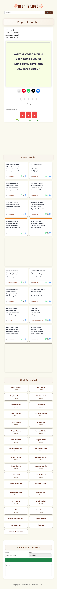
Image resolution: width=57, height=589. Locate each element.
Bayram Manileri (16, 492)
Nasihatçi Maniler (41, 483)
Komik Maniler (16, 387)
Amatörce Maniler (41, 466)
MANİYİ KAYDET (28, 560)
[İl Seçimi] (40, 555)
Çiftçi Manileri (41, 501)
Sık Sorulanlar (16, 525)
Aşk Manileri (41, 387)
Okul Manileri (41, 396)
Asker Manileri (41, 422)
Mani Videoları (41, 510)
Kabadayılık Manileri (16, 448)
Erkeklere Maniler (16, 457)
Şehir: (30, 552)
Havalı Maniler (16, 422)
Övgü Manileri (41, 440)
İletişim (41, 525)
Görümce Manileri (16, 483)
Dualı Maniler (41, 492)
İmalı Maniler (16, 440)
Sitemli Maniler (16, 475)
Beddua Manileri (41, 448)
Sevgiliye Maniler (16, 396)
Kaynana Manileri (41, 431)
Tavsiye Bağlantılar (16, 532)
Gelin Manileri (16, 405)
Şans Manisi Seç (41, 519)
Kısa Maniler (41, 405)
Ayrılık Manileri (41, 475)
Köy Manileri (16, 501)
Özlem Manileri (16, 466)
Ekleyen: (7, 552)
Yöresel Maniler (16, 510)
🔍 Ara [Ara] (48, 12)
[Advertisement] (28, 138)
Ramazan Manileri (41, 413)
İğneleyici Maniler (41, 457)
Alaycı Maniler (16, 431)
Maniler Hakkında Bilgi (16, 519)
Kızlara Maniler (16, 413)
